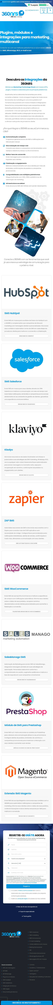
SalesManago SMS (14, 657)
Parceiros (32, 980)
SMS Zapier (6, 989)
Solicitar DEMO (43, 10)
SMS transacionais (35, 938)
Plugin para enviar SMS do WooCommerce (26, 611)
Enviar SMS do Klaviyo (26, 475)
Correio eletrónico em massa (38, 944)
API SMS (5, 971)
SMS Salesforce (13, 381)
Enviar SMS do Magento (26, 816)
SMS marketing (34, 935)
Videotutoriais (41, 968)
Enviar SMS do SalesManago (26, 679)
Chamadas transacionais (37, 953)
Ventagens (32, 974)
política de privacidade (30, 882)
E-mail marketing (34, 941)
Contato (31, 965)
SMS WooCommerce (16, 588)
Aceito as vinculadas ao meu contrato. (28, 899)
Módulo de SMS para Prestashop (22, 725)
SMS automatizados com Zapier (26, 543)
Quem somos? (34, 971)
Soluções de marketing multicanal (40, 977)
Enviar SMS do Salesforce (26, 404)
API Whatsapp (7, 974)
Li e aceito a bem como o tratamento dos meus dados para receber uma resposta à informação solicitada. (28, 893)
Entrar (50, 9)
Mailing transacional (35, 947)
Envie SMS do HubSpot (26, 336)
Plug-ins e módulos (9, 977)
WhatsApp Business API (36, 956)
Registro (26, 886)
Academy (32, 968)
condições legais (22, 899)
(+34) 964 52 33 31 (31, 10)
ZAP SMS (9, 520)
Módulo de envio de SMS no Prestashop (26, 748)
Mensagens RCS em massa (38, 959)
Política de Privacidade (26, 890)
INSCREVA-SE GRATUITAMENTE (26, 1003)
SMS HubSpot (12, 313)
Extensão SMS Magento (17, 793)
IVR (30, 950)
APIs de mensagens (9, 968)
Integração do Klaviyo (9, 986)
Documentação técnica (10, 992)
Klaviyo (8, 449)
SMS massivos (33, 932)
